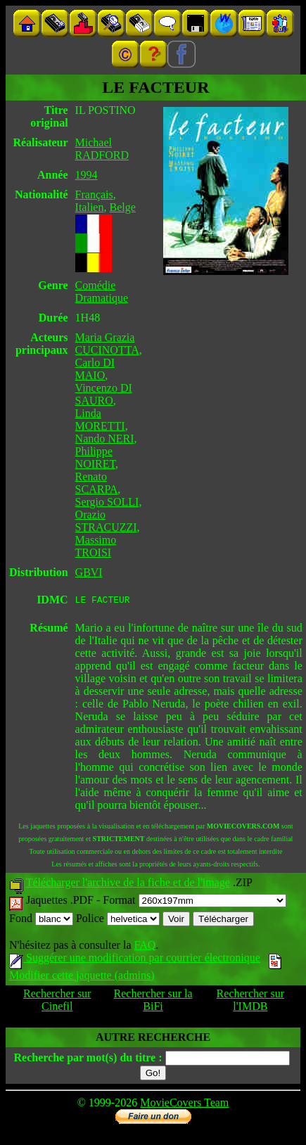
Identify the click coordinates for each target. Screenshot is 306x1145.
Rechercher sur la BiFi (153, 1002)
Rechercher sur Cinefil (57, 1002)
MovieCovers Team (184, 1105)
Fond (41, 920)
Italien (89, 207)
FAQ (144, 947)
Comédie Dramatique (102, 291)
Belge (122, 207)
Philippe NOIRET (95, 457)
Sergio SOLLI (107, 502)
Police (118, 920)
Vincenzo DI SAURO (103, 394)
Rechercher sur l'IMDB (250, 1002)
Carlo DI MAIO (95, 369)
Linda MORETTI (100, 419)
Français (94, 194)
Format (194, 902)
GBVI (89, 572)
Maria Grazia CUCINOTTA (107, 343)
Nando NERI (104, 438)
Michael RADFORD (102, 148)
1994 (86, 175)
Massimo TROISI (96, 546)
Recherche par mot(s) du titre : (87, 1060)
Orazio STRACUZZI (106, 520)
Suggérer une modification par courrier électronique (134, 960)
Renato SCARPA (96, 483)
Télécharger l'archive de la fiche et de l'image (128, 884)
